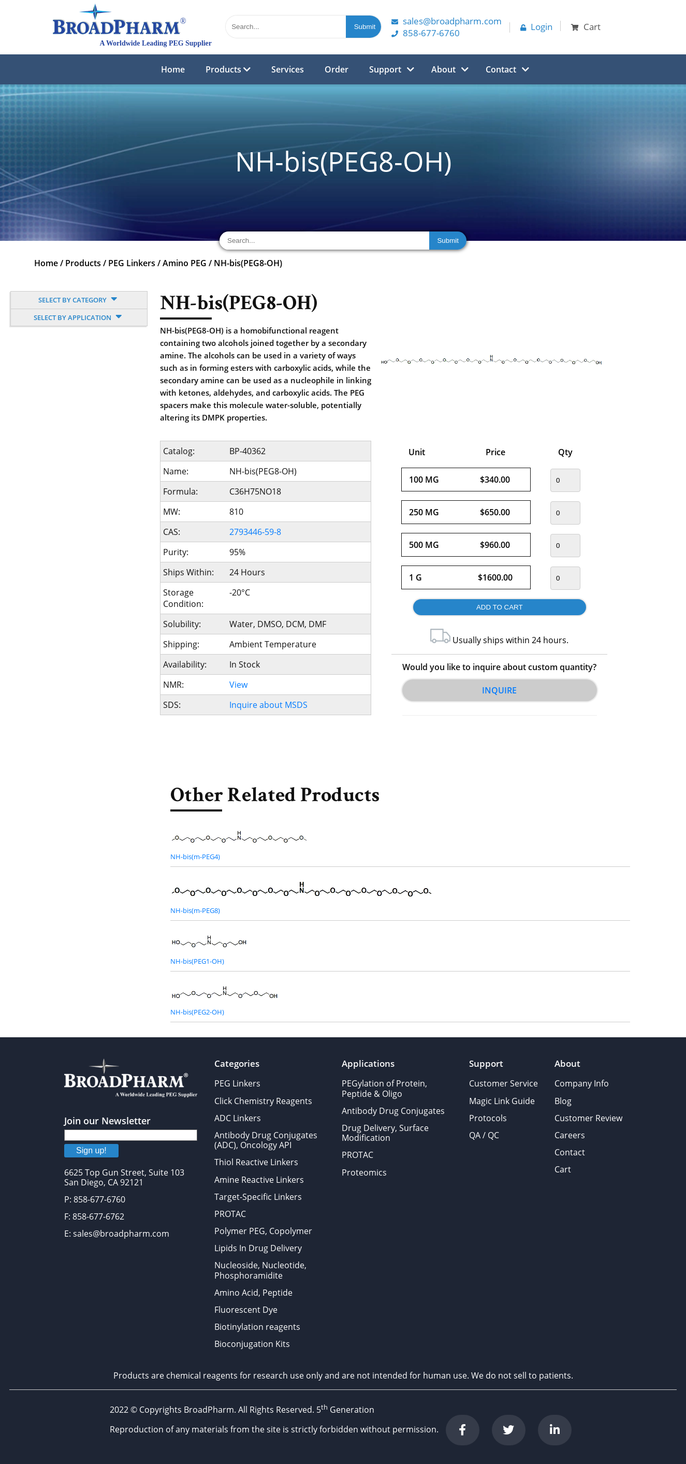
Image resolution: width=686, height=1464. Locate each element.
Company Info (581, 1083)
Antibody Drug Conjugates (393, 1111)
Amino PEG (185, 263)
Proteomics (364, 1172)
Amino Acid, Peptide (253, 1292)
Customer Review (588, 1118)
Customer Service (503, 1083)
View (238, 684)
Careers (569, 1135)
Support (385, 69)
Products (228, 69)
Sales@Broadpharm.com (446, 21)
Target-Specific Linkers (258, 1196)
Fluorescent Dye (246, 1309)
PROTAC (230, 1214)
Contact (501, 69)
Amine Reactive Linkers (259, 1179)
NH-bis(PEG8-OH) (248, 263)
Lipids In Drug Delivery (258, 1248)
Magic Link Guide (502, 1101)
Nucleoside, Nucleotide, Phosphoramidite (260, 1270)
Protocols (488, 1118)
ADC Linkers (237, 1118)
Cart (562, 1169)
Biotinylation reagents (257, 1326)
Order (336, 69)
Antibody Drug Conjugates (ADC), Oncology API (265, 1140)
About (443, 69)
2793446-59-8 (255, 532)
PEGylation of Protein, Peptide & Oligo (384, 1088)
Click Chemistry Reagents (263, 1101)
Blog (563, 1101)
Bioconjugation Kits (252, 1344)
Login (536, 27)
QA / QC (484, 1135)
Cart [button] (586, 27)
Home (173, 69)
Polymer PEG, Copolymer (263, 1231)
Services (287, 69)
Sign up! (91, 1150)
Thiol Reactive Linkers (256, 1162)
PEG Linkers (131, 263)
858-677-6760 (425, 33)
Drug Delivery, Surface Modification (385, 1132)
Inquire (499, 690)
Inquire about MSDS (268, 705)
